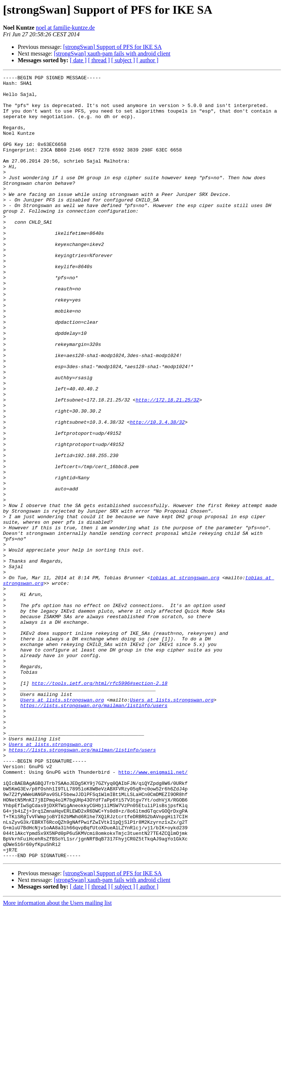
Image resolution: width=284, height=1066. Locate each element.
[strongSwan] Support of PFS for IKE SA (112, 47)
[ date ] (78, 60)
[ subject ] (123, 60)
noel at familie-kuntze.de (65, 27)
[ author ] (147, 60)
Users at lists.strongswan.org (62, 825)
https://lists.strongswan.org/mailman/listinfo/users (94, 832)
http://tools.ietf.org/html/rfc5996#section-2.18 (100, 805)
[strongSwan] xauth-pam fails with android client (112, 53)
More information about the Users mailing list (57, 1059)
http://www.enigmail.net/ (152, 912)
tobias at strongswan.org (184, 678)
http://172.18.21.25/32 (167, 465)
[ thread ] (99, 60)
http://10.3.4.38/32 (157, 492)
